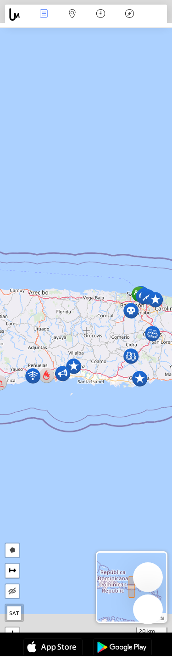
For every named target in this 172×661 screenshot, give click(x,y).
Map (72, 14)
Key (129, 14)
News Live (43, 14)
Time (100, 14)
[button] (155, 299)
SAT (14, 613)
